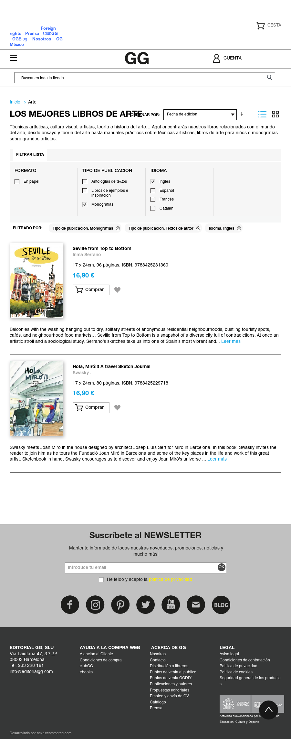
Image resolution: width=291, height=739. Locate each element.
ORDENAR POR (144, 115)
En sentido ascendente (243, 114)
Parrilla (275, 114)
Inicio (15, 102)
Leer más (231, 341)
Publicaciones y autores (171, 684)
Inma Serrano (87, 255)
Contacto (158, 660)
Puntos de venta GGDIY (171, 678)
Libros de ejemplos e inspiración (109, 193)
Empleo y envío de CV (169, 696)
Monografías (102, 205)
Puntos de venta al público (173, 672)
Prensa (156, 708)
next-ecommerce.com (54, 733)
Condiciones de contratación (245, 660)
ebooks (86, 672)
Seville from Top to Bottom (102, 249)
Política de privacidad (238, 666)
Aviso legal (229, 654)
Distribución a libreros (169, 666)
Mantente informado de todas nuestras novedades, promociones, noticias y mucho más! (146, 551)
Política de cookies (236, 672)
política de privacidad (170, 579)
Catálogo (158, 702)
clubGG (86, 666)
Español (167, 191)
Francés (167, 199)
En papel (31, 182)
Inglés (165, 182)
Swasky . (82, 373)
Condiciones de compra (101, 660)
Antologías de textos (109, 182)
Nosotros (158, 654)
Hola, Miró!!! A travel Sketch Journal (112, 367)
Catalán (166, 209)
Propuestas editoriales (169, 690)
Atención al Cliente (96, 654)
